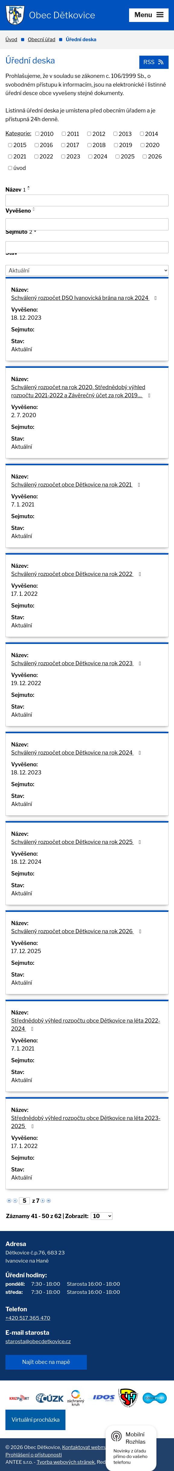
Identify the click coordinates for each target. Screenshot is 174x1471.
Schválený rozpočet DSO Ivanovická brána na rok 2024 (85, 298)
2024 (101, 156)
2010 (47, 134)
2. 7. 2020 (23, 415)
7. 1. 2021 (22, 504)
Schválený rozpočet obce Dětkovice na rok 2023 (77, 663)
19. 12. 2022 (26, 683)
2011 (73, 134)
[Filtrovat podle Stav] (87, 270)
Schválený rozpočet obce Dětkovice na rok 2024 (77, 752)
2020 (153, 145)
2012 (99, 134)
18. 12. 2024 (26, 862)
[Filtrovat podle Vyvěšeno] (87, 224)
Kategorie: (18, 133)
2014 (151, 134)
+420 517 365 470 (27, 1318)
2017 (72, 145)
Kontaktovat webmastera (90, 1447)
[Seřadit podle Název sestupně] (29, 189)
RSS (153, 62)
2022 (46, 156)
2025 (128, 156)
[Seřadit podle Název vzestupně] (29, 187)
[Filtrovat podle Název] (87, 201)
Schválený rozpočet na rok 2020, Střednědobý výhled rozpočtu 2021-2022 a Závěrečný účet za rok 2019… (81, 391)
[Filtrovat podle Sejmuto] (87, 247)
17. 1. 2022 (24, 594)
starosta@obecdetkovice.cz (38, 1341)
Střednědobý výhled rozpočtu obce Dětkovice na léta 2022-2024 (85, 1024)
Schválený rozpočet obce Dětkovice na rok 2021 (76, 485)
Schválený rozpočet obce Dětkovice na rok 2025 (77, 842)
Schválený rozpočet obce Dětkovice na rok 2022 (77, 574)
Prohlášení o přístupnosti (33, 1455)
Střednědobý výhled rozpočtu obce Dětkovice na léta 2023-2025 (85, 1122)
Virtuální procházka (35, 1419)
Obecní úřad (41, 39)
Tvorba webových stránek (65, 1462)
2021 (20, 156)
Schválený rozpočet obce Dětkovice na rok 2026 (77, 931)
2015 (20, 145)
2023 (74, 156)
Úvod (11, 39)
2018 (99, 145)
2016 (46, 145)
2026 (155, 156)
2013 (125, 134)
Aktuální (21, 349)
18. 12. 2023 (26, 318)
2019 (125, 145)
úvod (20, 168)
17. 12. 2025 (26, 951)
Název (15, 189)
